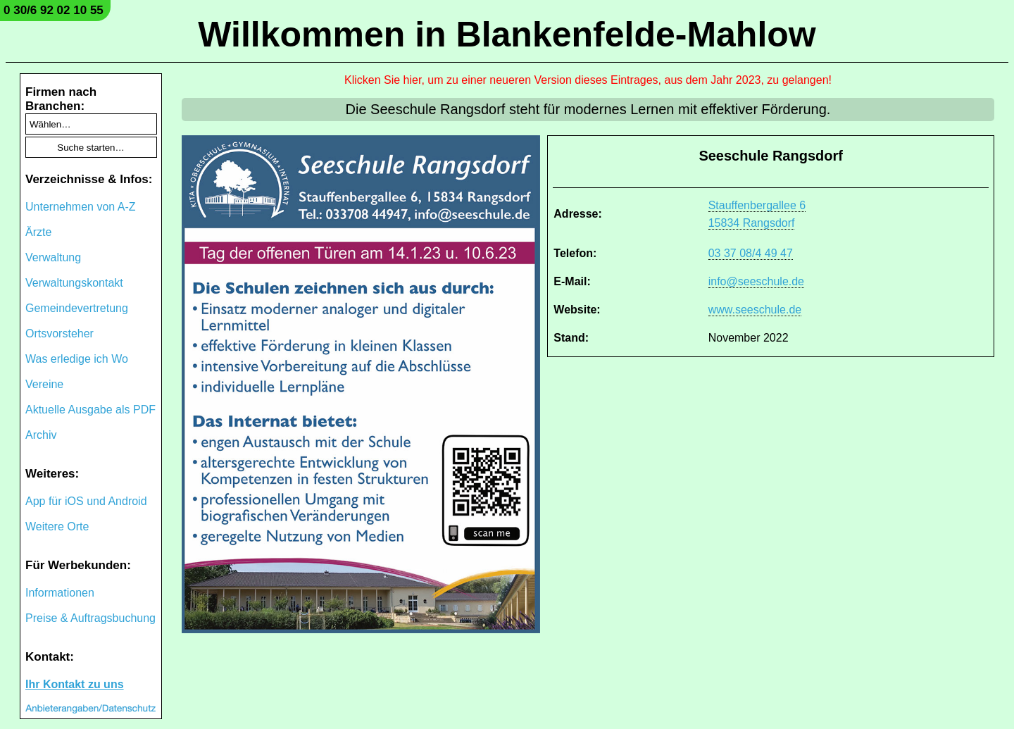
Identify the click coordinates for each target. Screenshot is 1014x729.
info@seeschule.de (756, 281)
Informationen (59, 593)
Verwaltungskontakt (74, 283)
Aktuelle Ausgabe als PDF (90, 410)
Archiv (40, 435)
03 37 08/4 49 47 (750, 253)
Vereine (44, 384)
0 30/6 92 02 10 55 (54, 10)
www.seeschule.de (755, 310)
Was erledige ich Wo (76, 359)
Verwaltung (53, 257)
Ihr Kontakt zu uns (74, 684)
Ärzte (38, 232)
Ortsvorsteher (59, 333)
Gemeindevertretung (76, 308)
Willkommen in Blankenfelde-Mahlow (506, 34)
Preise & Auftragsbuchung (90, 618)
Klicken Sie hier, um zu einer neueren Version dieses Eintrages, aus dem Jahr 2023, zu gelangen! (588, 80)
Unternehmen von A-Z (80, 207)
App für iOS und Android (86, 501)
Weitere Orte (57, 526)
